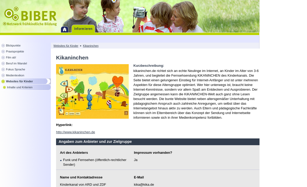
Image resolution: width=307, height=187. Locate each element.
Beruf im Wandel (16, 63)
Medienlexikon (15, 75)
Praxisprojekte (15, 51)
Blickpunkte (13, 45)
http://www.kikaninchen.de (75, 132)
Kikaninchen (91, 45)
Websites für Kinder (19, 81)
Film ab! (11, 57)
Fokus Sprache (15, 69)
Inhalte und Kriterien (19, 87)
